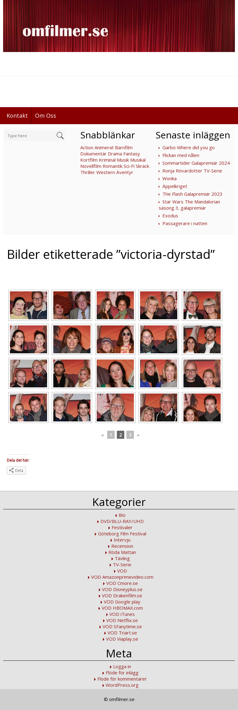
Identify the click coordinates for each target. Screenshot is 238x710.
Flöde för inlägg (122, 672)
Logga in (122, 666)
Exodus (170, 215)
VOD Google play (122, 602)
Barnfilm (124, 147)
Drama (115, 153)
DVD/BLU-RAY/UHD (122, 521)
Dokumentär (93, 153)
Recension (122, 546)
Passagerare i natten (184, 223)
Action (86, 147)
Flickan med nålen (180, 155)
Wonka (169, 178)
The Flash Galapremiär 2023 (192, 194)
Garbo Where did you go (188, 147)
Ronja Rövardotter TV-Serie (192, 171)
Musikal (138, 160)
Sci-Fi (129, 166)
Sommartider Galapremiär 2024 (196, 163)
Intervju (122, 540)
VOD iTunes (122, 614)
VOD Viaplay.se (122, 639)
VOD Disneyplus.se (122, 589)
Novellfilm (90, 166)
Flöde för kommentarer (122, 679)
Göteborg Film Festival (122, 533)
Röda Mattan (122, 552)
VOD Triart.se (122, 632)
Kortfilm (89, 160)
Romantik (112, 166)
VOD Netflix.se (122, 620)
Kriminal (107, 160)
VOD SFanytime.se (122, 626)
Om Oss (45, 115)
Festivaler (122, 527)
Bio (122, 515)
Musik (123, 160)
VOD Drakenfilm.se (122, 595)
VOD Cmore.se (122, 583)
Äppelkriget (174, 186)
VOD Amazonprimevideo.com (122, 577)
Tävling (122, 558)
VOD (122, 571)
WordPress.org (122, 685)
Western (105, 172)
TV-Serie (122, 564)
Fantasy (131, 153)
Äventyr (124, 172)
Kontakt (17, 115)
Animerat (104, 147)
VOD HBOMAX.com (122, 608)
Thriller (87, 172)
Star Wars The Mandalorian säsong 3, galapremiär (189, 204)
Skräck (142, 166)
